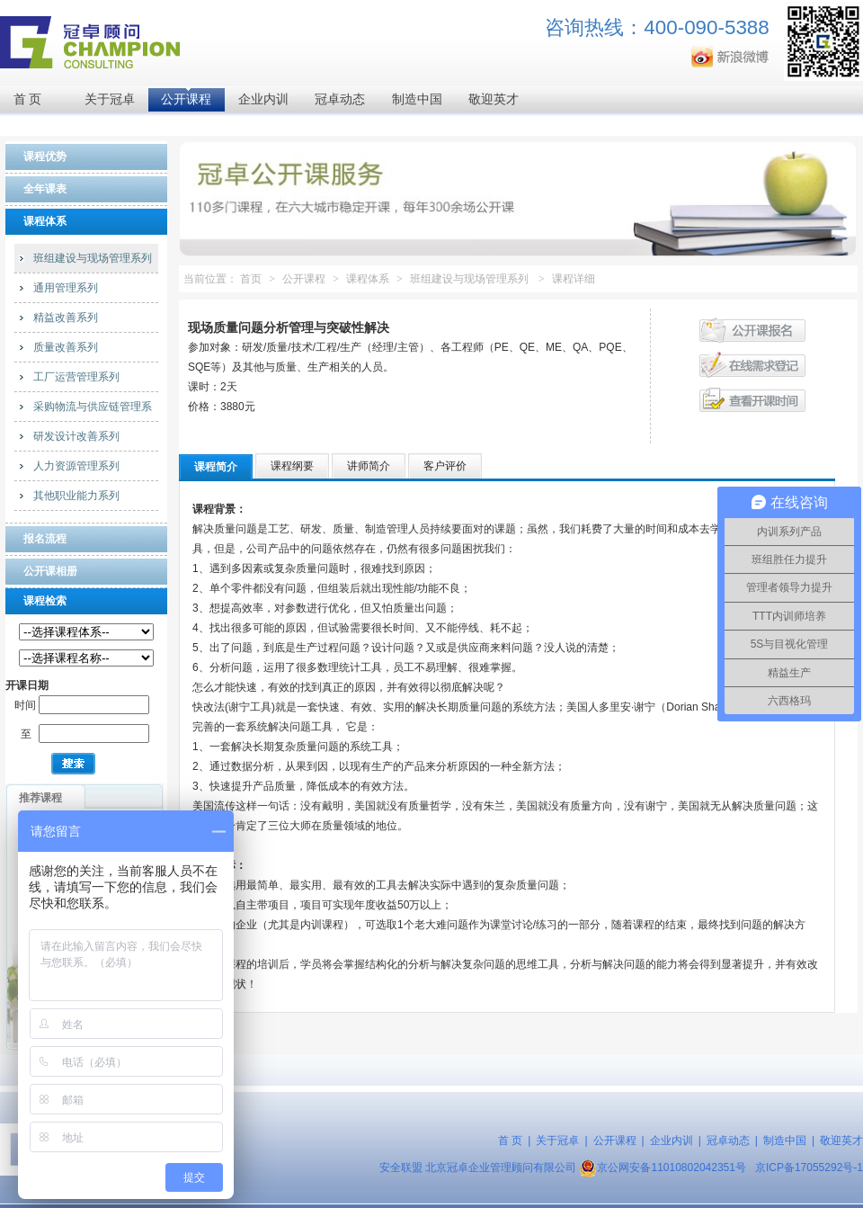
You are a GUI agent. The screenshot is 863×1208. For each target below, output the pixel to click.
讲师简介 (368, 466)
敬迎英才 (493, 99)
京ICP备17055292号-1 (809, 1167)
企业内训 (263, 99)
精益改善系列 (65, 317)
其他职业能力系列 (76, 495)
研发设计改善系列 (76, 436)
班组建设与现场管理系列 (92, 258)
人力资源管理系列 (76, 466)
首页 (251, 279)
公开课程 (186, 99)
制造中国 (417, 99)
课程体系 (367, 279)
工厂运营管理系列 (76, 377)
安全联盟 (401, 1167)
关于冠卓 (110, 99)
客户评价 (445, 466)
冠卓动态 (340, 99)
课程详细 (573, 279)
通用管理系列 (65, 288)
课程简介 (215, 467)
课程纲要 (292, 466)
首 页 (27, 99)
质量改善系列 (65, 347)
